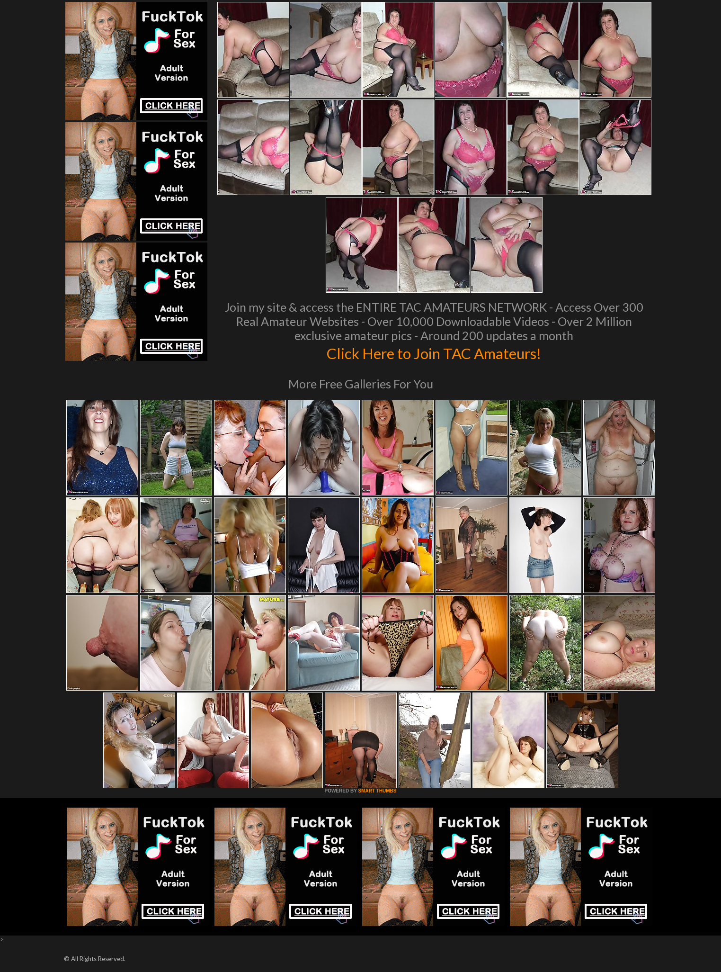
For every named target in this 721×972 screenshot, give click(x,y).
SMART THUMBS (377, 790)
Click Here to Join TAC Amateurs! (433, 352)
